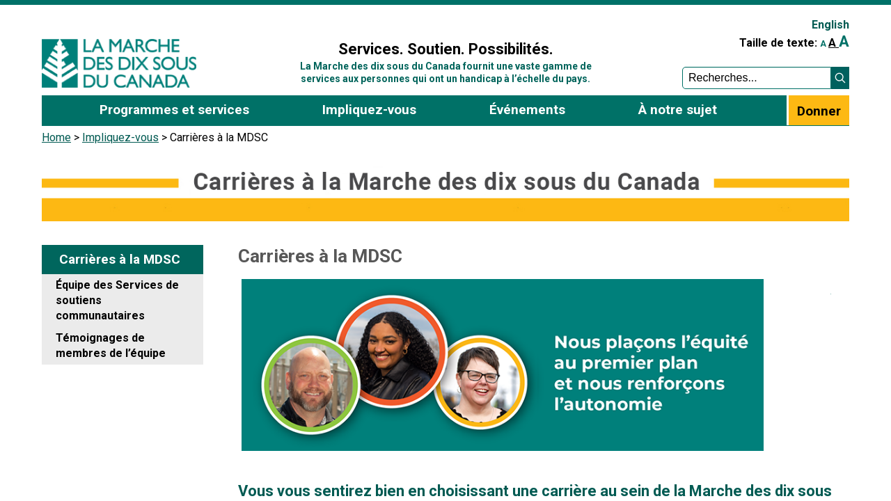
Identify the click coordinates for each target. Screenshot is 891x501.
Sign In (273, 18)
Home (56, 137)
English (830, 24)
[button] (840, 78)
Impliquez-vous (120, 137)
